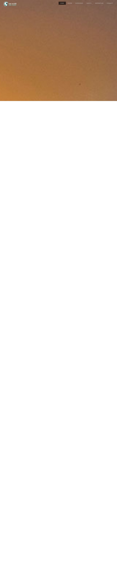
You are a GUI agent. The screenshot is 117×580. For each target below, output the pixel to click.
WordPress (74, 576)
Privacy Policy (80, 576)
